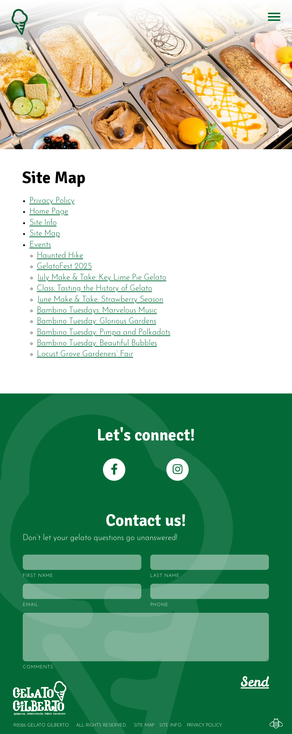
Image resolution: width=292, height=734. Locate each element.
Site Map (44, 234)
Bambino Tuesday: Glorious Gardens (96, 321)
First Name (38, 576)
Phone (159, 605)
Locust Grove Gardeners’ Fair (85, 354)
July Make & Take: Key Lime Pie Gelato (101, 278)
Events (40, 245)
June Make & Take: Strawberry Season (100, 300)
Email (30, 605)
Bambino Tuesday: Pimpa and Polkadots (103, 332)
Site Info (43, 223)
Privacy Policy (52, 201)
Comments (38, 667)
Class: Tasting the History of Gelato (94, 288)
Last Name (165, 576)
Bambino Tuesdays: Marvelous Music (97, 310)
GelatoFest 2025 (64, 266)
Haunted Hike (60, 256)
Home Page (48, 212)
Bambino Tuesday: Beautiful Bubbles (97, 343)
